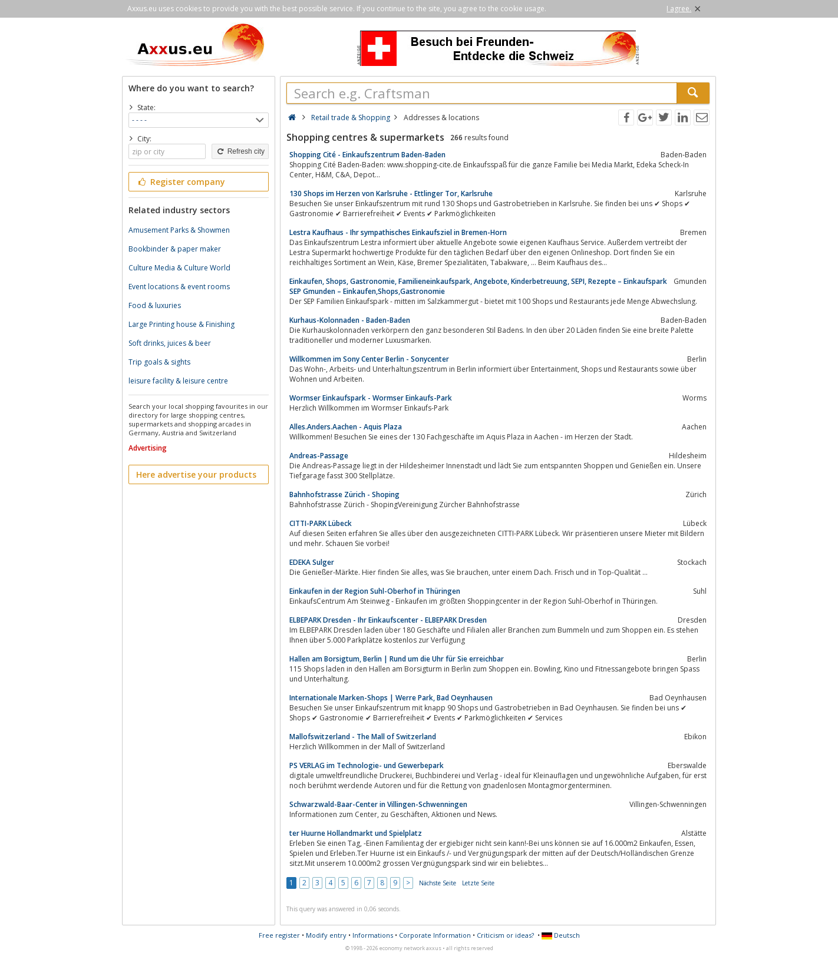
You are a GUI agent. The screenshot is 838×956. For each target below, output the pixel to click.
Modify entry (326, 935)
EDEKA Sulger (311, 562)
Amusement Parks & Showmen (179, 230)
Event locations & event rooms (179, 287)
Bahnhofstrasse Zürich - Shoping (344, 494)
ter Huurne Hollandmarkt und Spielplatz (355, 833)
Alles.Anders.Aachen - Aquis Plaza (345, 427)
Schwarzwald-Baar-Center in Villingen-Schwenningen (378, 804)
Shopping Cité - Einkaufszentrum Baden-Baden (367, 155)
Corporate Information (435, 935)
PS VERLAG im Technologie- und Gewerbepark (366, 765)
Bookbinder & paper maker (174, 249)
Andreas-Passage (318, 456)
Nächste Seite (437, 883)
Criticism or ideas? (505, 935)
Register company (180, 181)
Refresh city (240, 151)
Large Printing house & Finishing (181, 324)
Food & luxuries (154, 305)
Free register (279, 935)
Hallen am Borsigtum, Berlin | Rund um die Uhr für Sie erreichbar (396, 659)
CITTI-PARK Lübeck (320, 523)
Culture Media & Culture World (179, 268)
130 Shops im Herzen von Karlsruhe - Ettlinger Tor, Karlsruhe (391, 193)
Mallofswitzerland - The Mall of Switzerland (362, 737)
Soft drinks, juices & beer (169, 343)
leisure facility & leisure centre (178, 381)
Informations (372, 935)
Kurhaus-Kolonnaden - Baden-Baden (349, 320)
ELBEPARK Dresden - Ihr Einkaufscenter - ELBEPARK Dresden (388, 620)
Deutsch (561, 935)
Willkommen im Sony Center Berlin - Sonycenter (369, 359)
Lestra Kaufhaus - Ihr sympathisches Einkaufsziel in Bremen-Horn (398, 232)
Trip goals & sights (159, 362)
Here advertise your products (196, 474)
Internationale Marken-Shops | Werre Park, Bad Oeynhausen (391, 698)
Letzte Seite (478, 883)
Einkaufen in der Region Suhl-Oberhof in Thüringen (374, 591)
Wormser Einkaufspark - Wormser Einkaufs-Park (370, 398)
